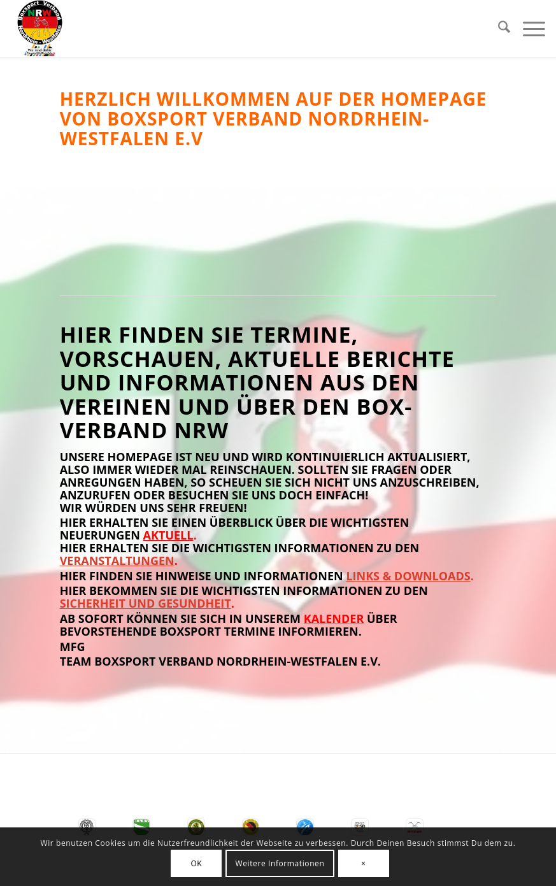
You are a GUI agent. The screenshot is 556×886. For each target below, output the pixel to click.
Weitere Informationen (280, 863)
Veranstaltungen (117, 560)
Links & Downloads (408, 575)
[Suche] (497, 28)
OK (196, 863)
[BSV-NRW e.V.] (40, 28)
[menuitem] (497, 28)
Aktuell (168, 535)
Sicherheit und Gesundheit (145, 603)
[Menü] (527, 28)
